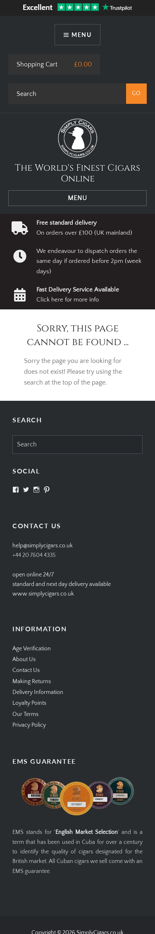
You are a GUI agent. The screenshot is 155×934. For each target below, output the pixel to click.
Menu (81, 34)
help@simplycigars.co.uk (42, 545)
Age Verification (31, 648)
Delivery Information (37, 692)
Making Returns (31, 681)
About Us (24, 659)
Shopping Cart (37, 64)
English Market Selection (86, 832)
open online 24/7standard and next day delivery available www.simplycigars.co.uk (61, 584)
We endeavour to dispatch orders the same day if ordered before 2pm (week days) (88, 261)
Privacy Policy (29, 725)
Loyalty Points (29, 703)
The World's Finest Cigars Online (77, 173)
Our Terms (25, 714)
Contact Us (26, 670)
